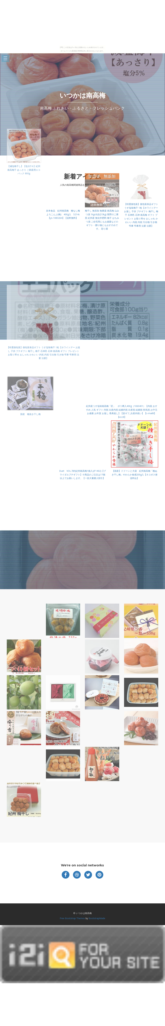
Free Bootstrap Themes (72, 918)
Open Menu (5, 58)
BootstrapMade (97, 918)
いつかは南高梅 (82, 95)
